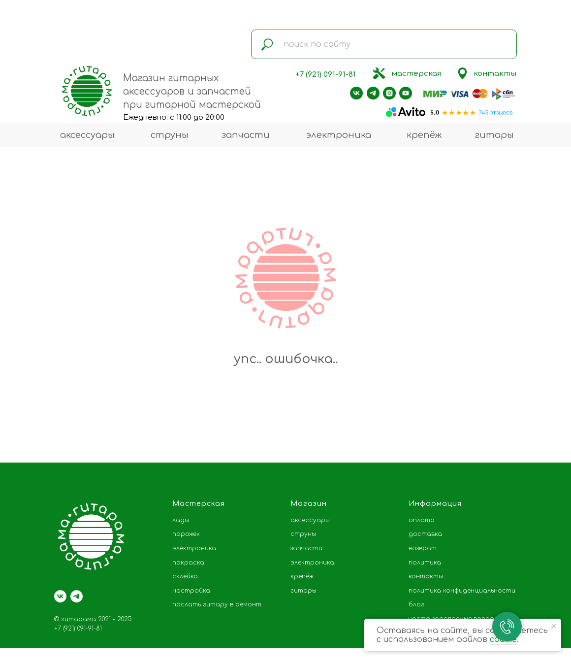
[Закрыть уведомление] (554, 626)
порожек (186, 534)
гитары (494, 135)
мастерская (416, 73)
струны (170, 135)
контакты (495, 73)
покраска (188, 562)
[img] (379, 73)
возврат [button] (423, 548)
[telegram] (76, 596)
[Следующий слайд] (548, 431)
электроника (338, 135)
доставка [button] (425, 534)
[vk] (60, 596)
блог (416, 604)
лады (180, 520)
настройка (191, 590)
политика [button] (425, 562)
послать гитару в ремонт (216, 604)
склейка (185, 576)
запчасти (246, 135)
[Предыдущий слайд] (22, 431)
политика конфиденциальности (462, 590)
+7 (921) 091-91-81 (325, 74)
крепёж (424, 135)
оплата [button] (422, 520)
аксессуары (87, 135)
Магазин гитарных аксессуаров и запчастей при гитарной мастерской (192, 91)
